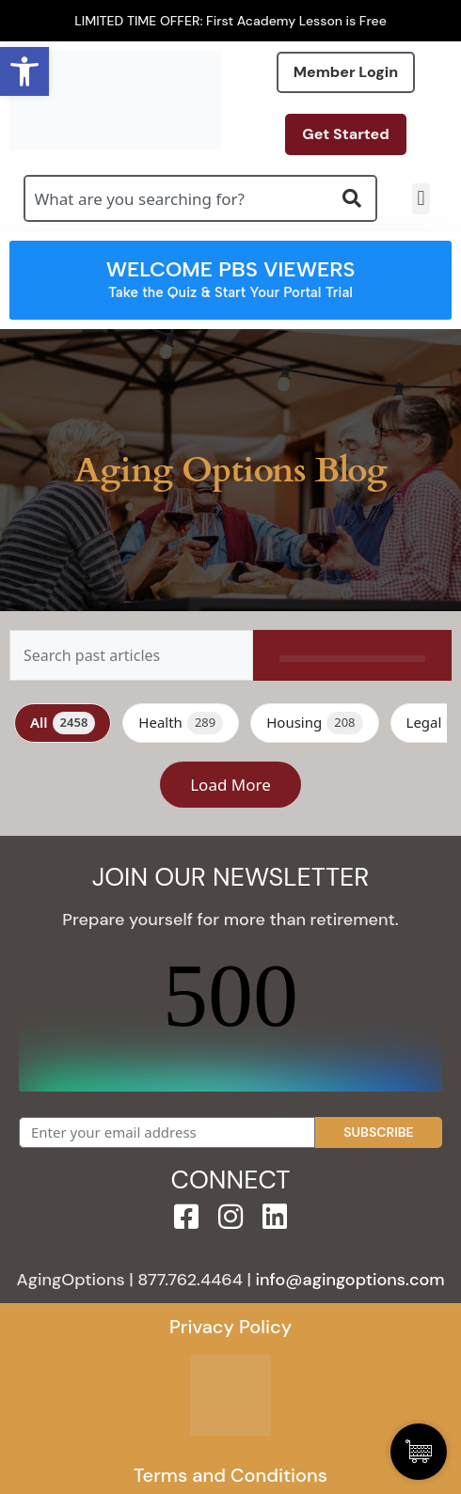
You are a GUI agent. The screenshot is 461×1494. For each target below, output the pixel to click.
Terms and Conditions (230, 1475)
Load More (230, 784)
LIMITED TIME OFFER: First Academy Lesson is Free (230, 20)
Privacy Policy (230, 1326)
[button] (421, 198)
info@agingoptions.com (350, 1279)
